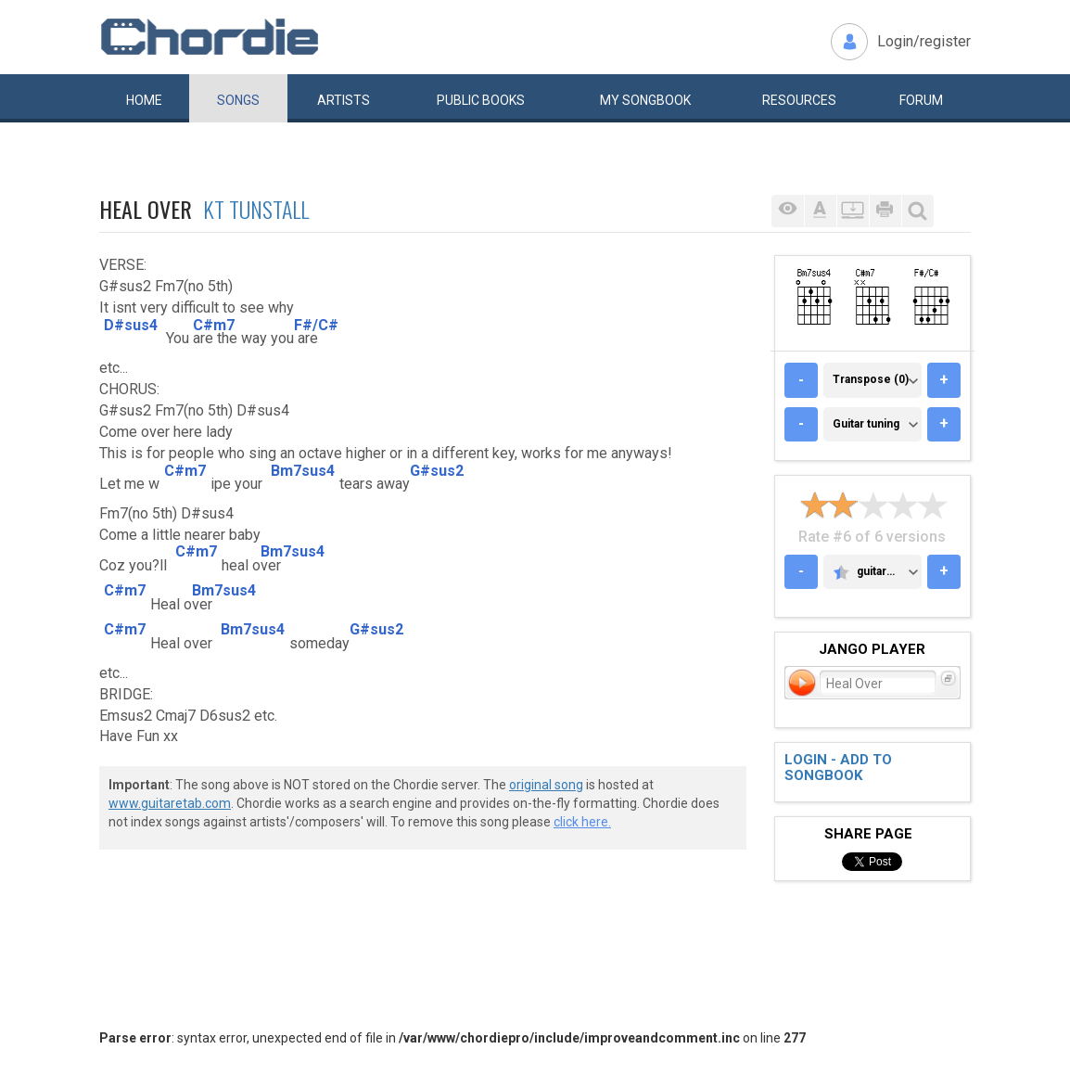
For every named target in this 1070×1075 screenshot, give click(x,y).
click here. (582, 821)
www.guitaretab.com (169, 803)
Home (144, 100)
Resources (799, 100)
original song (546, 784)
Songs (238, 100)
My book (645, 100)
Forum (921, 100)
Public (481, 100)
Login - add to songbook (838, 767)
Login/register (924, 41)
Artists (343, 100)
